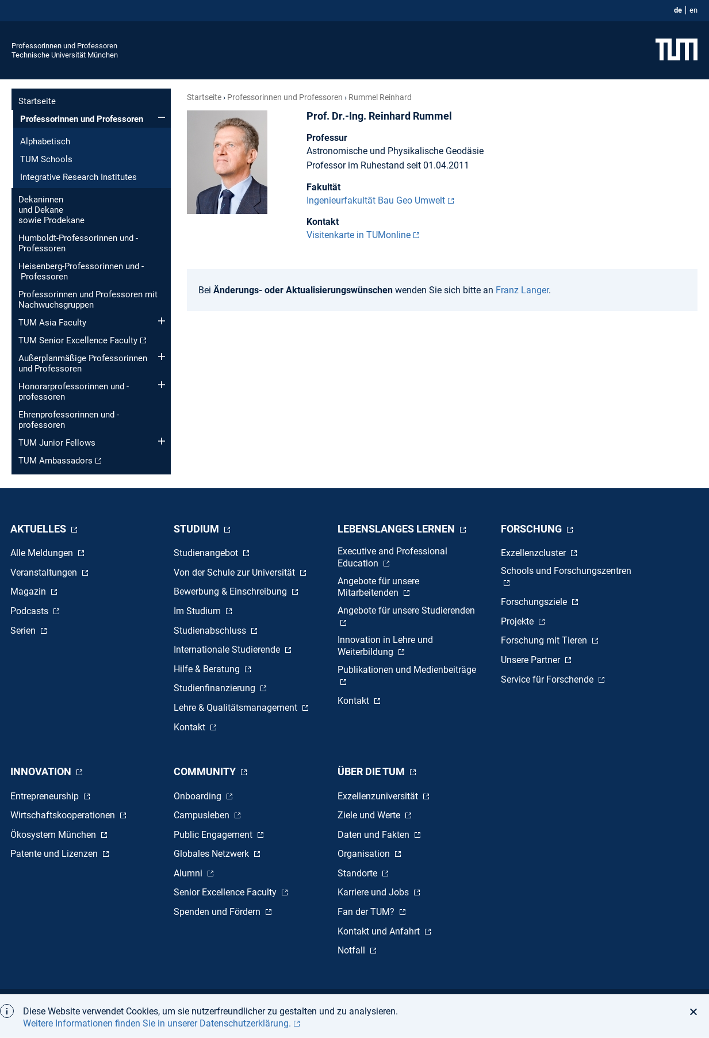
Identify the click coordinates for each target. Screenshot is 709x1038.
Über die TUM (372, 771)
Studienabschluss (211, 630)
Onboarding (199, 796)
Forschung (532, 529)
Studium (197, 529)
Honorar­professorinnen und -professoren (73, 391)
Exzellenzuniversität (379, 796)
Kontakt (191, 727)
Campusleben (203, 815)
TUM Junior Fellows (56, 443)
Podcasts (30, 611)
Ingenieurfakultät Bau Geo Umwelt (375, 200)
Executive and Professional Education (392, 557)
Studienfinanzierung (216, 688)
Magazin (29, 591)
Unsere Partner (531, 659)
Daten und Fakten (375, 834)
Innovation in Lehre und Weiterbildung (385, 645)
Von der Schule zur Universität (235, 572)
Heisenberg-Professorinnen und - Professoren (81, 271)
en (693, 10)
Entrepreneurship (45, 796)
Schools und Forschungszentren (566, 570)
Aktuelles (39, 529)
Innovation (42, 771)
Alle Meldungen (42, 552)
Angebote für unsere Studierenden (406, 610)
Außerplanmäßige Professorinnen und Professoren (82, 363)
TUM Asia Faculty (52, 322)
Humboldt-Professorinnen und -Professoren (78, 243)
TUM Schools (46, 159)
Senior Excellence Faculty (226, 892)
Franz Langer (522, 290)
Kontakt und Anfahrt (380, 931)
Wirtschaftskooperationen (63, 815)
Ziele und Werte (370, 815)
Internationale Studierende (228, 649)
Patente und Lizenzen (55, 853)
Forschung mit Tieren (545, 640)
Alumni (189, 873)
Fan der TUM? (367, 911)
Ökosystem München (54, 834)
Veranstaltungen (44, 572)
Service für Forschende (548, 679)
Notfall (352, 950)
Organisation (365, 853)
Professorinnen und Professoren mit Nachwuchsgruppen (88, 299)
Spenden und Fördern (218, 911)
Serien (24, 630)
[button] (696, 1011)
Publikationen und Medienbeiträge (407, 669)
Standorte (359, 873)
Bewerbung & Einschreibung (231, 591)
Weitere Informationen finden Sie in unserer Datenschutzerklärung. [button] (157, 1023)
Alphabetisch (45, 141)
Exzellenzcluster (534, 552)
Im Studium (198, 611)
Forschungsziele (535, 601)
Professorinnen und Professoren (64, 45)
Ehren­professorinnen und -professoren (68, 419)
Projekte (518, 621)
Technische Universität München (65, 55)
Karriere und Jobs (374, 892)
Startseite (37, 101)
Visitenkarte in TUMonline (358, 234)
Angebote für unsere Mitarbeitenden (378, 587)
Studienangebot (207, 552)
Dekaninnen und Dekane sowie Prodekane (51, 209)
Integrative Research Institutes (78, 177)
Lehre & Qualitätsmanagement (237, 707)
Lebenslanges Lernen (397, 529)
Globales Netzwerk (212, 853)
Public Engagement (214, 834)
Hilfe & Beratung (208, 669)
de (678, 10)
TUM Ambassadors (55, 460)
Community (206, 771)
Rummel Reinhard (380, 97)
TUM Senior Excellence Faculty (77, 340)
